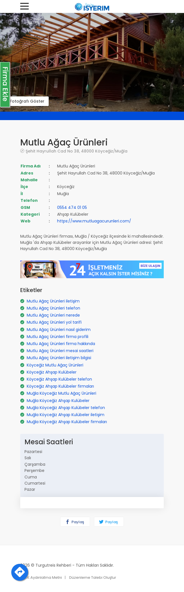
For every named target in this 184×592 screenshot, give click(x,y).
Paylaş (74, 522)
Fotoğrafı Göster (27, 101)
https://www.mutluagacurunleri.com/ (94, 221)
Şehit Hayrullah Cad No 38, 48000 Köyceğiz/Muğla (76, 151)
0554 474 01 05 (72, 207)
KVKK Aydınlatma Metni (41, 577)
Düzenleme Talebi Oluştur (92, 577)
